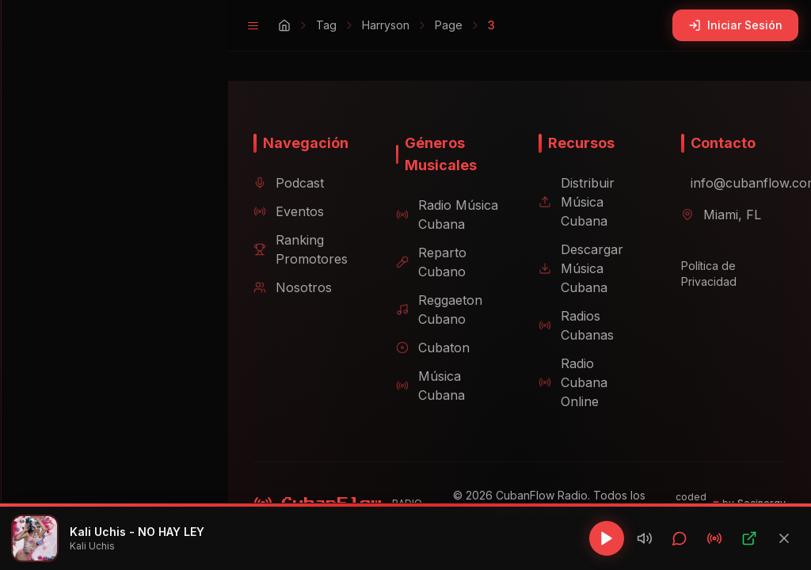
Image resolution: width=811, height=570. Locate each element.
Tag (301, 25)
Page (423, 25)
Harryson (360, 25)
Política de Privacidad (702, 279)
